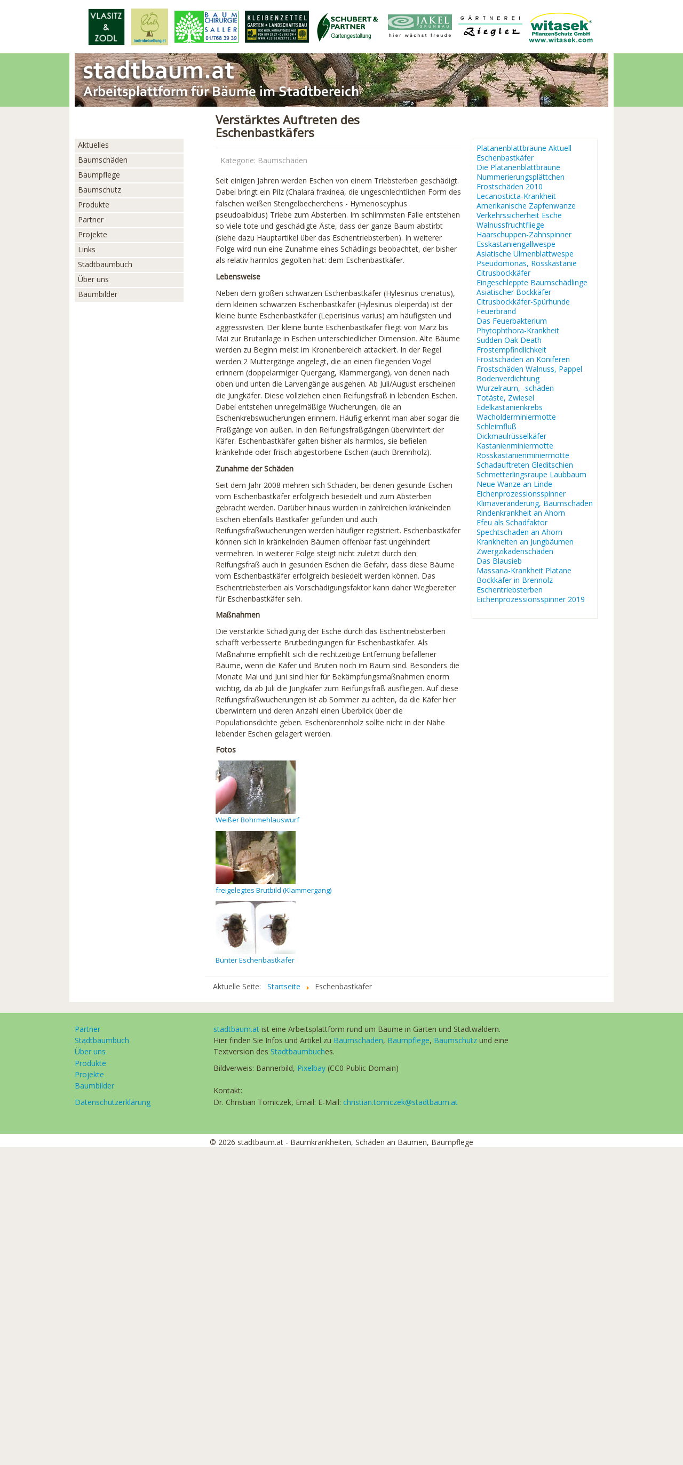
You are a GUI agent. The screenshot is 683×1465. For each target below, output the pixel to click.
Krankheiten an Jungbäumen (525, 542)
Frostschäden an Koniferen (523, 359)
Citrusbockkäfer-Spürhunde (523, 302)
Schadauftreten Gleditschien (524, 465)
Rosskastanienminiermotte (522, 455)
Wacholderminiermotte (516, 417)
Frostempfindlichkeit (511, 350)
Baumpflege (99, 175)
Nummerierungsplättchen (520, 177)
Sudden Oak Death (509, 340)
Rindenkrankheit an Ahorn (520, 513)
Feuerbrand (496, 311)
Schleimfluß (496, 426)
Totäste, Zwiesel (505, 398)
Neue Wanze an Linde (514, 484)
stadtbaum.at (236, 1029)
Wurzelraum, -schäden (515, 388)
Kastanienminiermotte (514, 446)
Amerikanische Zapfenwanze (526, 206)
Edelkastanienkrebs (509, 407)
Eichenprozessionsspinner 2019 (530, 599)
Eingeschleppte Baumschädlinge (531, 282)
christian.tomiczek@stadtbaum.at (400, 1102)
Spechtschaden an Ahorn (519, 532)
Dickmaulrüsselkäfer (511, 436)
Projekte (92, 234)
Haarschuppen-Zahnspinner (523, 234)
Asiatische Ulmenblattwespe (525, 254)
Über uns (93, 279)
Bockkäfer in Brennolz (514, 580)
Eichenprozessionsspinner (521, 494)
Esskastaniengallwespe (515, 244)
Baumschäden (103, 160)
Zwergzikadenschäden (514, 551)
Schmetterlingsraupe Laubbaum (531, 474)
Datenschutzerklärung (112, 1102)
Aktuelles (93, 145)
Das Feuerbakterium (511, 321)
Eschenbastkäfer (505, 158)
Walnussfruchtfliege (510, 225)
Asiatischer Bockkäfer (513, 292)
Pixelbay (311, 1068)
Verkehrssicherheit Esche (519, 215)
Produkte (93, 204)
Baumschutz (99, 190)
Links (87, 249)
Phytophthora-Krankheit (517, 330)
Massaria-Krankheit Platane (523, 570)
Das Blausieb (499, 561)
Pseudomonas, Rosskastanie (526, 263)
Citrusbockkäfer (503, 273)
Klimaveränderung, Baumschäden (534, 503)
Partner (91, 219)
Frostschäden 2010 (509, 186)
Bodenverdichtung (507, 378)
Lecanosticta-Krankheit (516, 196)
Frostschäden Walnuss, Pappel (529, 369)
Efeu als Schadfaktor (511, 522)
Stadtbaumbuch (105, 264)
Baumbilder (97, 294)
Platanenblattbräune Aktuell (523, 148)
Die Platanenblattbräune (518, 167)
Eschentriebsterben (509, 590)
